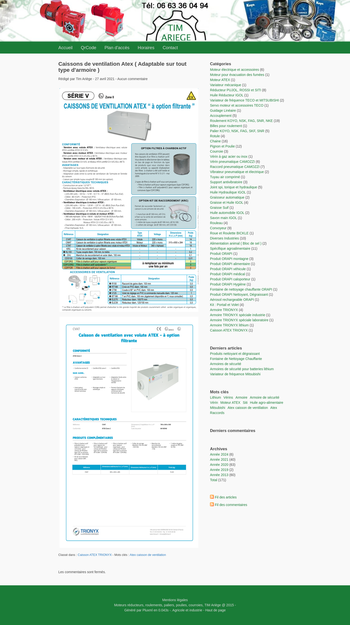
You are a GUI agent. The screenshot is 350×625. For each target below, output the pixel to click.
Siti (245, 402)
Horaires (146, 47)
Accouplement (221, 116)
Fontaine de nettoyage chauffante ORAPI (241, 289)
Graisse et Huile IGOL (226, 202)
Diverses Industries (224, 238)
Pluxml (147, 610)
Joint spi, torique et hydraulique (233, 187)
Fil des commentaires (231, 505)
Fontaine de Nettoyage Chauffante (236, 359)
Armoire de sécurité (264, 397)
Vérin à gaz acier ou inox (229, 156)
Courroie (216, 151)
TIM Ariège (212, 605)
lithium (215, 397)
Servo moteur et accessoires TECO (236, 105)
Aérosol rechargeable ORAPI (232, 300)
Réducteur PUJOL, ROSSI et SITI (235, 90)
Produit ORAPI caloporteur (230, 279)
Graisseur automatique (227, 197)
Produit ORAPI (221, 254)
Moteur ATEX (220, 80)
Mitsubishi (217, 408)
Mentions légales (175, 600)
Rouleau (216, 223)
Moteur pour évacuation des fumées (237, 75)
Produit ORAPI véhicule (228, 269)
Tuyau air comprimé (225, 177)
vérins (228, 397)
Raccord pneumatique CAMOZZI (235, 167)
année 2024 (219, 454)
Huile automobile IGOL (227, 213)
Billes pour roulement (226, 126)
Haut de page (215, 610)
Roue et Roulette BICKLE (229, 233)
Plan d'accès (117, 47)
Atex (273, 408)
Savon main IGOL (223, 218)
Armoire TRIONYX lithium (230, 325)
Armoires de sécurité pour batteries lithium (242, 369)
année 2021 (219, 459)
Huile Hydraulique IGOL (228, 192)
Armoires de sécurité (225, 364)
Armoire (241, 397)
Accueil (65, 47)
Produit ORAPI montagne (229, 259)
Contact (170, 47)
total (214, 480)
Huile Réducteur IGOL (226, 95)
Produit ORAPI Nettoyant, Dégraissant (239, 294)
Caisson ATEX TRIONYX (95, 555)
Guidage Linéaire (223, 110)
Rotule (215, 136)
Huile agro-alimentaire (266, 402)
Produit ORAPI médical (227, 274)
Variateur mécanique (225, 85)
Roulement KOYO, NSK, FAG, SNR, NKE (241, 121)
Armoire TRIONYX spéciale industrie (238, 315)
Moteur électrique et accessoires (234, 70)
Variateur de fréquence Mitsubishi (235, 374)
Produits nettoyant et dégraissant (235, 354)
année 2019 (219, 470)
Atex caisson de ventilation (148, 555)
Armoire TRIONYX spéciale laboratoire (239, 320)
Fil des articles (225, 497)
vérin (214, 402)
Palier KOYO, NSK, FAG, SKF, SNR (237, 131)
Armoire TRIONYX (224, 310)
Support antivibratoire (226, 182)
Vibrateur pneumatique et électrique (237, 172)
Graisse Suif (219, 208)
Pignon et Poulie (222, 146)
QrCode (88, 47)
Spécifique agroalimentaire (230, 248)
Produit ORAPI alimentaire (230, 264)
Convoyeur (218, 228)
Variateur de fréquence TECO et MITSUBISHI (244, 100)
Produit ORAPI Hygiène (228, 284)
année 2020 (219, 465)
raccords (217, 413)
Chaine (215, 141)
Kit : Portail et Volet (225, 305)
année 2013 (219, 475)
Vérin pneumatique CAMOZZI (232, 162)
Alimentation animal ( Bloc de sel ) (236, 243)
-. (170, 610)
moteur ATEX (230, 402)
